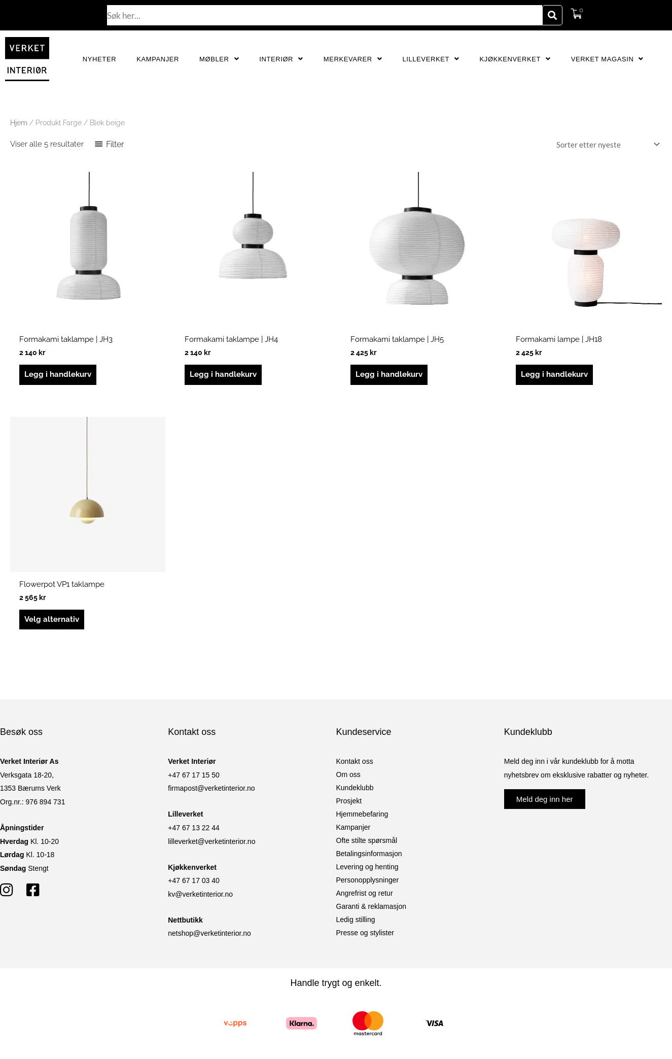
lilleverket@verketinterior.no (211, 841)
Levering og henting (367, 867)
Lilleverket (430, 59)
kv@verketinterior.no (200, 894)
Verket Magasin (607, 59)
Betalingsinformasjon (369, 854)
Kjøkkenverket (515, 59)
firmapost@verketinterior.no (211, 788)
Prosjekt (349, 801)
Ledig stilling (355, 919)
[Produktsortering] (606, 144)
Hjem (18, 123)
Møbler (219, 59)
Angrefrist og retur (364, 893)
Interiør (281, 59)
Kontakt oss (354, 761)
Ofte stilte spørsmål (367, 840)
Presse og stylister (365, 933)
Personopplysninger (367, 880)
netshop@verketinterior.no (209, 933)
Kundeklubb (355, 788)
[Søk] (552, 15)
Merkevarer (353, 59)
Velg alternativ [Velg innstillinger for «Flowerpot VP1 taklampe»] (51, 619)
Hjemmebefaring (362, 814)
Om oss (348, 774)
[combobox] (324, 15)
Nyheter (99, 59)
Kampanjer (157, 59)
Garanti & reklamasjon (371, 906)
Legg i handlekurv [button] (57, 374)
